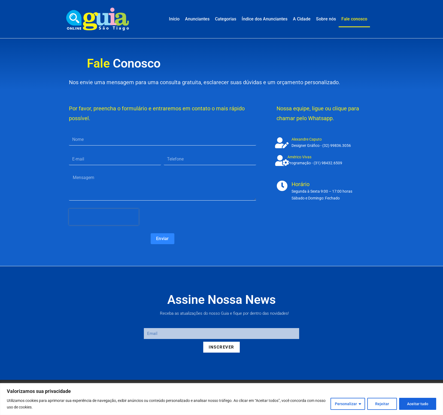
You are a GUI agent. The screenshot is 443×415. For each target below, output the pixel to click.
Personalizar (346, 404)
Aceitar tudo (417, 404)
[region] (221, 399)
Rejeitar (382, 404)
